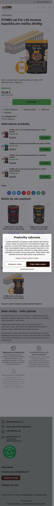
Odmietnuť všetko (15, 264)
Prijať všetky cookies (38, 264)
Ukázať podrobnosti (27, 269)
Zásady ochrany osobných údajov (27, 258)
